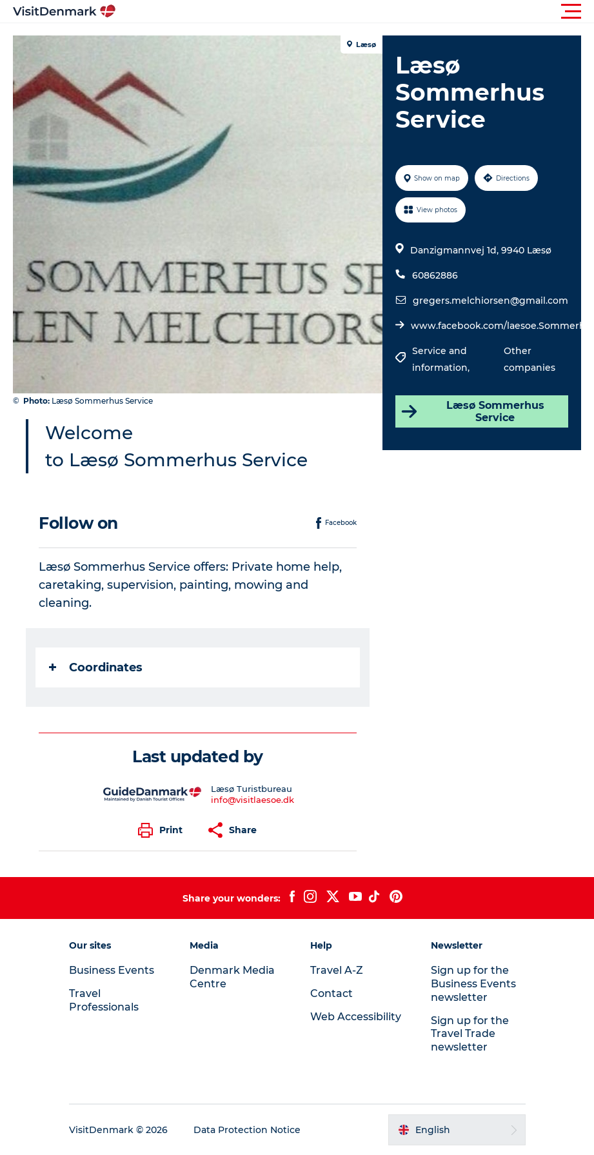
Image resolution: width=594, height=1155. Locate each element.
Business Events (111, 970)
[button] (355, 11)
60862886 (435, 275)
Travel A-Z (336, 970)
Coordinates (96, 667)
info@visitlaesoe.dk (252, 800)
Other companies (529, 359)
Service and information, (442, 359)
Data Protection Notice (247, 1130)
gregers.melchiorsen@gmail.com (490, 300)
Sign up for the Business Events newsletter (473, 983)
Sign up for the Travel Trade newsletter (470, 1034)
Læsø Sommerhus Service (471, 411)
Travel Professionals (104, 1000)
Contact (331, 993)
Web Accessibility (355, 1017)
